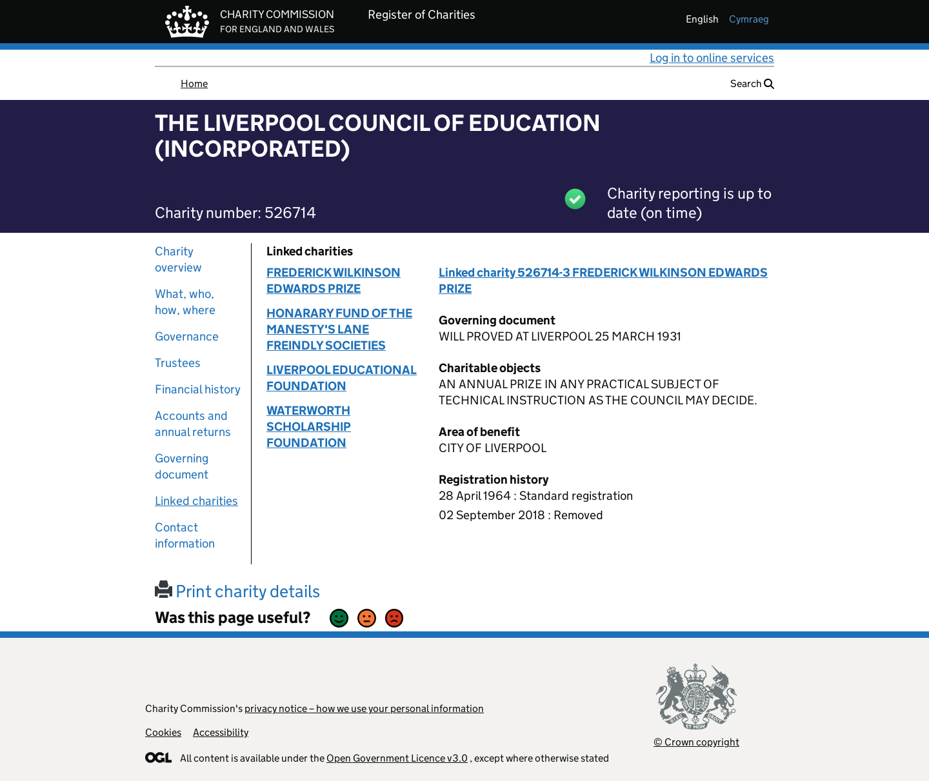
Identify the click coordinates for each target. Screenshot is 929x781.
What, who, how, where (185, 301)
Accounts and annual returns (193, 423)
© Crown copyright (696, 742)
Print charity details (237, 591)
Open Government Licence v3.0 (397, 758)
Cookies (163, 732)
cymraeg (749, 19)
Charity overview (178, 259)
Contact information (185, 535)
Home (194, 83)
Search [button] (752, 83)
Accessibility (220, 732)
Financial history (198, 389)
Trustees (178, 362)
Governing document (181, 466)
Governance (187, 336)
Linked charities (196, 500)
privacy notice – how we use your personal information (364, 708)
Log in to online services (712, 57)
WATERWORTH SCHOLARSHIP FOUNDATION (308, 426)
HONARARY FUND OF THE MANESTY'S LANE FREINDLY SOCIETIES (339, 329)
